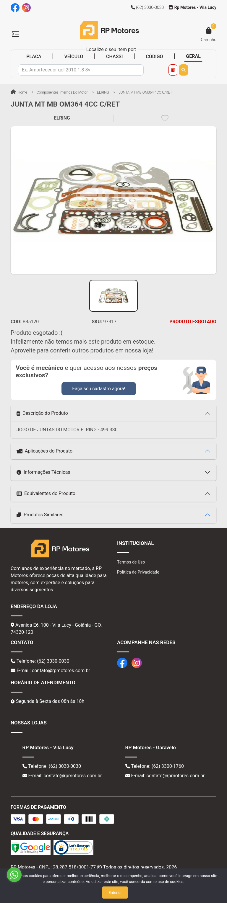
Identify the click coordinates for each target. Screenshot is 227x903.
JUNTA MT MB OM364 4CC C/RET (145, 92)
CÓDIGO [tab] (154, 56)
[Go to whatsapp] (14, 874)
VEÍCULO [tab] (73, 56)
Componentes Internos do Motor (62, 92)
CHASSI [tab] (114, 56)
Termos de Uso (131, 562)
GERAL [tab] (193, 56)
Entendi (114, 892)
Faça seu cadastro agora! (98, 388)
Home (19, 92)
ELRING (103, 92)
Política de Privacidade (138, 572)
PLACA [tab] (33, 56)
